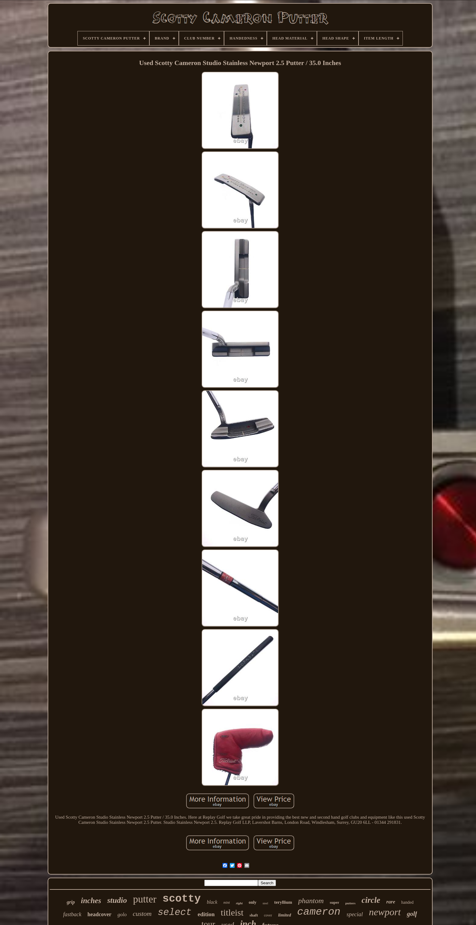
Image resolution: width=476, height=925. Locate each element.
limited (284, 915)
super (334, 902)
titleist (232, 912)
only (253, 902)
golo (122, 914)
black (212, 902)
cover (268, 915)
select (175, 912)
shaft (254, 915)
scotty (181, 899)
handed (407, 902)
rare (390, 902)
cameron (319, 912)
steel (265, 903)
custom (142, 913)
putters (350, 903)
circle (371, 900)
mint (226, 902)
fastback (72, 914)
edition (206, 914)
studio (117, 900)
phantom (311, 901)
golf (412, 913)
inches (91, 900)
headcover (99, 914)
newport (385, 911)
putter (144, 899)
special (355, 914)
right (239, 903)
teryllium (283, 902)
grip (71, 902)
